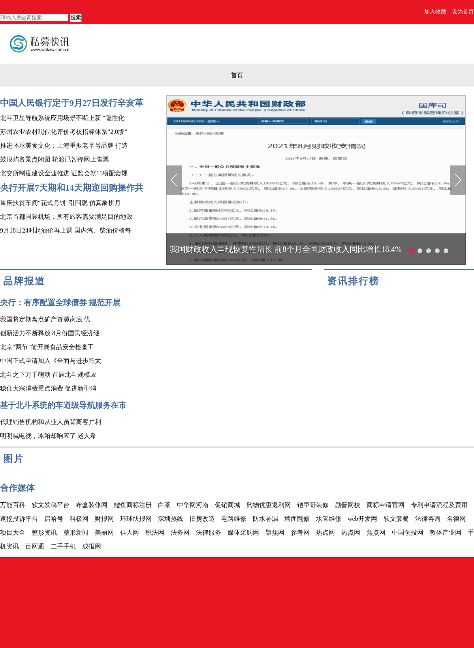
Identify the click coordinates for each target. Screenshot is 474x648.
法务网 (180, 532)
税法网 (154, 532)
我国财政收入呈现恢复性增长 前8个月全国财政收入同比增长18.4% (286, 249)
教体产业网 (445, 532)
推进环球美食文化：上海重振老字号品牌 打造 (64, 145)
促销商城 (227, 504)
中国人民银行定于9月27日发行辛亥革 (71, 103)
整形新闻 (75, 532)
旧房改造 (202, 518)
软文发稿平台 (51, 504)
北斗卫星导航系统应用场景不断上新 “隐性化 (62, 118)
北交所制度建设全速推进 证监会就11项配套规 (64, 173)
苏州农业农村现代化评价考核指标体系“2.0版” (63, 131)
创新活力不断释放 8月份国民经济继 (50, 333)
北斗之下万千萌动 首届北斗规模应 (48, 374)
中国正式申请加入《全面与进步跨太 (50, 360)
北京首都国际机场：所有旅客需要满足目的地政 (66, 216)
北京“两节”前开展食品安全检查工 (47, 347)
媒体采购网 (243, 532)
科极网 (79, 518)
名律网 (456, 518)
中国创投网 (407, 532)
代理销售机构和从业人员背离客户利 (50, 422)
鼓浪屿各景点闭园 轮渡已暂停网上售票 (54, 159)
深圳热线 (170, 518)
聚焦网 (274, 532)
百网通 (34, 546)
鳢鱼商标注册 (133, 504)
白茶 (164, 504)
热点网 (325, 532)
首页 (237, 75)
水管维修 (328, 518)
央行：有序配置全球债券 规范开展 (60, 302)
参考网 (300, 532)
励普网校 (347, 504)
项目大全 (12, 532)
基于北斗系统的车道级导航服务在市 (63, 405)
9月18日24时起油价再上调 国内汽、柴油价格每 (65, 230)
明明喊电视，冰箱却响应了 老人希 (48, 435)
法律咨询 (427, 518)
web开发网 (362, 518)
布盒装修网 (91, 504)
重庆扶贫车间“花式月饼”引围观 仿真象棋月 (60, 202)
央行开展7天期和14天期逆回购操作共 (71, 188)
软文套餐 (396, 518)
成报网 (91, 546)
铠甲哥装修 (313, 504)
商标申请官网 (385, 504)
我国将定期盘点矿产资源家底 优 (45, 319)
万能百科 (12, 504)
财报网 (104, 518)
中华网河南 (193, 504)
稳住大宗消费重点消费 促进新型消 (48, 388)
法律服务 (208, 532)
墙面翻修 (297, 518)
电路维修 (233, 518)
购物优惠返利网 (268, 504)
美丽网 (104, 532)
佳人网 (129, 532)
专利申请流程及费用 (439, 504)
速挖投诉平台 (19, 518)
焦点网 (376, 532)
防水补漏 (265, 518)
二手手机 (63, 546)
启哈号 (53, 518)
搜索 (76, 18)
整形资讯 (44, 532)
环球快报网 (136, 518)
